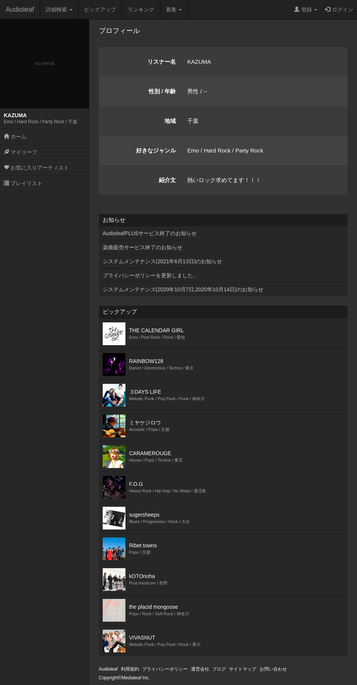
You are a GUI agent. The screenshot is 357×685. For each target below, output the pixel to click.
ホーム (15, 137)
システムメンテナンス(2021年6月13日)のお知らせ (162, 261)
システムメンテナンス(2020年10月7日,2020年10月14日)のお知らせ (183, 289)
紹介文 (167, 180)
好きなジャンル (156, 150)
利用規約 (130, 669)
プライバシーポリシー (165, 669)
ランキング (141, 9)
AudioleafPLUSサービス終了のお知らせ (150, 233)
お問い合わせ (273, 669)
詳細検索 (59, 9)
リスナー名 (161, 61)
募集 (174, 9)
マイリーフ (20, 152)
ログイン (339, 9)
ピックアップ (100, 9)
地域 (170, 121)
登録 (305, 9)
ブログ (219, 669)
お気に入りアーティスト (36, 168)
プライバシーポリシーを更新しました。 (150, 275)
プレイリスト (23, 183)
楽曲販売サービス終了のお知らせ (142, 247)
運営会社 (200, 669)
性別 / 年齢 (162, 91)
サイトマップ (242, 669)
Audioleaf (20, 9)
